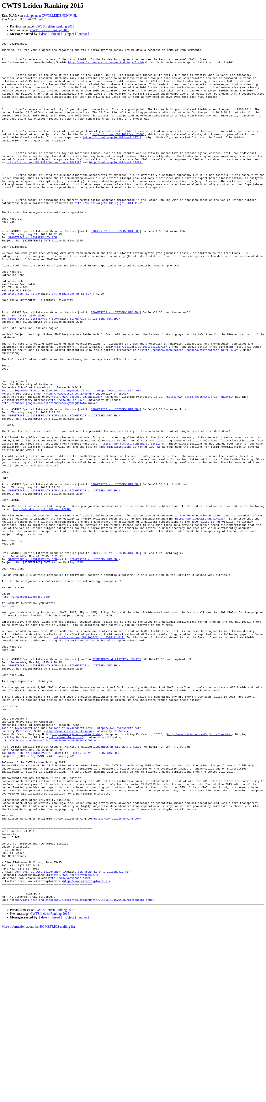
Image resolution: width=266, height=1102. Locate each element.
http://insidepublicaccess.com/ (26, 708)
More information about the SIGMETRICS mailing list (38, 1098)
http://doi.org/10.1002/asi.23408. (116, 187)
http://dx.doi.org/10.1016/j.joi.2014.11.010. (110, 235)
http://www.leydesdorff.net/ (119, 460)
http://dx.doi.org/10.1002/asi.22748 (112, 157)
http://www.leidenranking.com (116, 974)
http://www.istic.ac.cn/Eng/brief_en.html (199, 468)
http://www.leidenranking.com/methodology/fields (106, 67)
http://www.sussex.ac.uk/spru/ (69, 464)
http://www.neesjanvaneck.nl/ (74, 1041)
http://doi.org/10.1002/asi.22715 (139, 408)
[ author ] (83, 34)
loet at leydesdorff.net (20, 460)
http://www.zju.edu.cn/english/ (76, 468)
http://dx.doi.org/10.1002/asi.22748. (42, 603)
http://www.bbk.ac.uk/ (66, 472)
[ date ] (44, 34)
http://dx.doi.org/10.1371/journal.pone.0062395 (43, 187)
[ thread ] (55, 34)
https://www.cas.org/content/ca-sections (132, 524)
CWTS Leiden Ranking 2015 (55, 26)
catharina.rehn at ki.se (20, 344)
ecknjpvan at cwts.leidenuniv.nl (40, 1038)
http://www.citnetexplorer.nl (85, 1049)
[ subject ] (69, 34)
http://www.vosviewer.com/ (69, 1045)
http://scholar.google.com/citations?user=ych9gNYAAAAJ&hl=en (49, 475)
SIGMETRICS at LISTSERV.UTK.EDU (115, 269)
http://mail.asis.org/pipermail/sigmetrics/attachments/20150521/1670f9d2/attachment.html (82, 1071)
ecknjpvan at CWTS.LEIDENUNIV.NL (50, 15)
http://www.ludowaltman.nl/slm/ (199, 614)
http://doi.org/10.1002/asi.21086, (119, 153)
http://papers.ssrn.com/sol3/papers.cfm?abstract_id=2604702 (190, 412)
